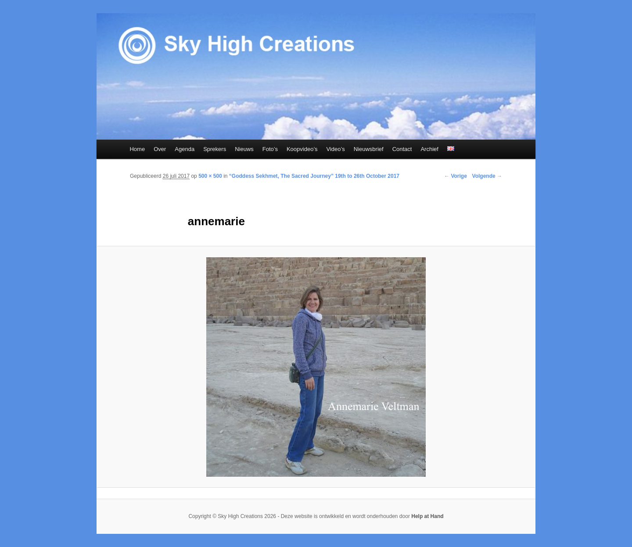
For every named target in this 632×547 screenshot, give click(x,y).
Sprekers (214, 149)
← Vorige (455, 176)
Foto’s (270, 149)
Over (160, 149)
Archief (429, 149)
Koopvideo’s (302, 149)
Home (137, 149)
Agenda (184, 149)
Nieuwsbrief (369, 149)
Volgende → (487, 176)
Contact (402, 149)
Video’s (336, 149)
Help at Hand (427, 516)
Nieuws (244, 149)
